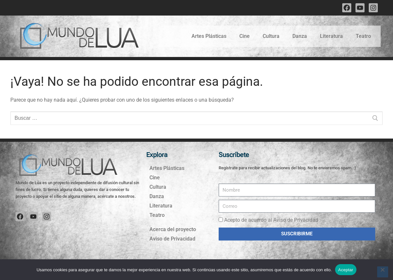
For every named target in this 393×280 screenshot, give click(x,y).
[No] (382, 271)
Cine (244, 36)
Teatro (363, 36)
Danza (299, 36)
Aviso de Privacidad (172, 239)
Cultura (271, 36)
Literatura (331, 36)
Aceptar (346, 269)
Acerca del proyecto (172, 229)
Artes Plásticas (208, 36)
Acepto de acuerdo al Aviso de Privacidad (271, 220)
